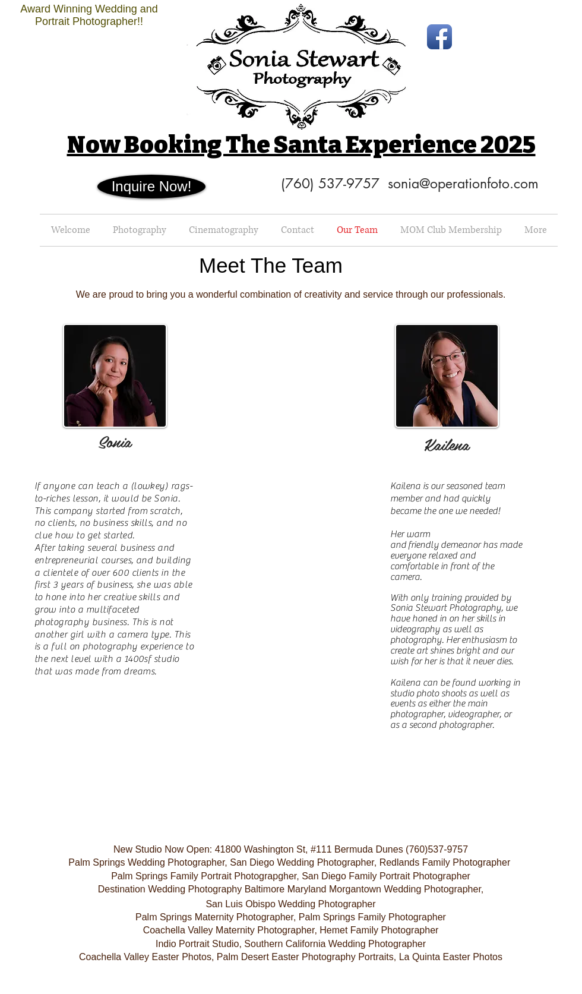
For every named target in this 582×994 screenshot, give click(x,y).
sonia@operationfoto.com (463, 184)
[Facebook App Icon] (439, 36)
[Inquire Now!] (151, 186)
